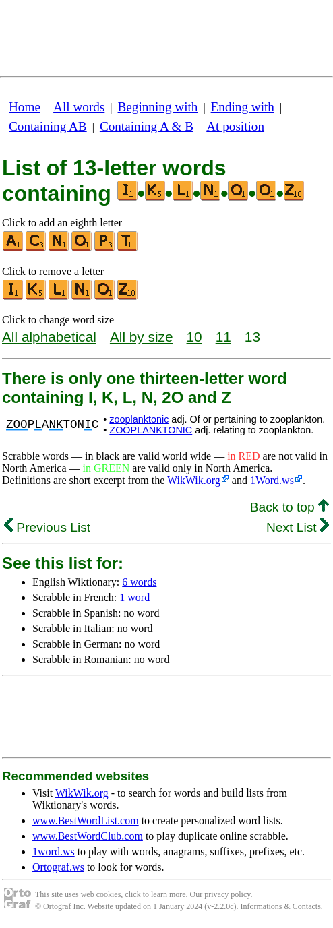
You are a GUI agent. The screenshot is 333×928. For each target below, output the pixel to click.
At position (235, 126)
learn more (168, 894)
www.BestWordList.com (85, 820)
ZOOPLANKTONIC (150, 430)
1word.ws (53, 851)
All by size (141, 336)
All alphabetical (49, 336)
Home (24, 107)
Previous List (47, 527)
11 (223, 336)
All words (78, 107)
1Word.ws (272, 480)
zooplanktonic (139, 419)
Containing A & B (146, 126)
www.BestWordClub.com (87, 836)
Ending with (242, 107)
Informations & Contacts (281, 906)
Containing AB (48, 126)
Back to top (289, 507)
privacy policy (227, 894)
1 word (134, 597)
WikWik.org (193, 480)
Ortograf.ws (58, 867)
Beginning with (158, 107)
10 (194, 336)
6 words (139, 582)
